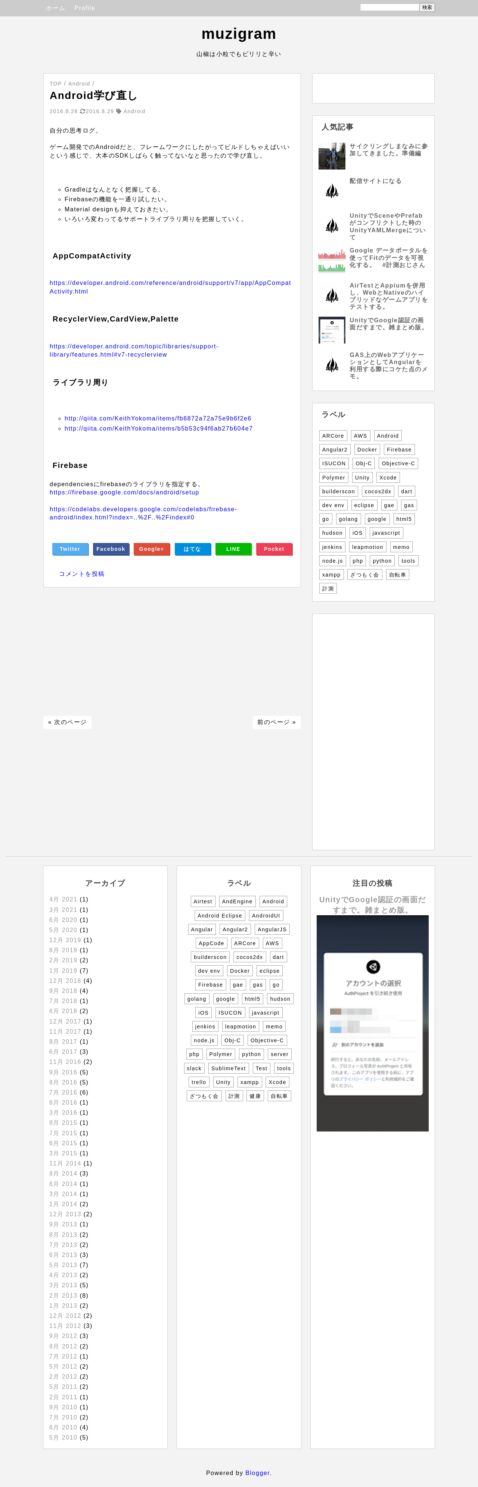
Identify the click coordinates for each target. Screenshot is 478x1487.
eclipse (364, 505)
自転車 (398, 575)
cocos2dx (378, 491)
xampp (331, 575)
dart (406, 491)
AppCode (211, 943)
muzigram (239, 33)
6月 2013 (63, 1255)
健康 (255, 1096)
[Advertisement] (172, 651)
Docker (367, 450)
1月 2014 (63, 1204)
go (325, 519)
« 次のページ (67, 722)
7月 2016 (63, 1092)
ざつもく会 (364, 575)
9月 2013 (63, 1224)
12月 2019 (65, 940)
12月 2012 (65, 1316)
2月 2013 (63, 1295)
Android (388, 436)
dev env (333, 505)
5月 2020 (63, 930)
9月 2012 (63, 1336)
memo (401, 547)
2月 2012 (63, 1376)
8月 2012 (63, 1346)
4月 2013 (63, 1275)
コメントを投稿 (82, 574)
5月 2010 (63, 1437)
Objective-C (398, 463)
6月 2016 (63, 1102)
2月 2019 (63, 960)
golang (348, 519)
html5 (404, 519)
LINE (233, 549)
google (377, 519)
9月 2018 (63, 991)
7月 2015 (63, 1133)
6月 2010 (63, 1427)
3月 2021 (63, 910)
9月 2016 (63, 1072)
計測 (328, 589)
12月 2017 (65, 1021)
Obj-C (364, 463)
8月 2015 (63, 1123)
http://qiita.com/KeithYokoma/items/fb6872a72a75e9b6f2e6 (158, 418)
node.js (332, 561)
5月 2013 (63, 1265)
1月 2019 (63, 971)
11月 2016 (65, 1062)
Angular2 (335, 450)
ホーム (56, 8)
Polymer (333, 478)
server (280, 1054)
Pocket (274, 549)
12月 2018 (65, 981)
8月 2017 (63, 1042)
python (382, 561)
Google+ (151, 549)
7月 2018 (63, 1001)
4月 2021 (63, 899)
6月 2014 (63, 1184)
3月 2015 (63, 1153)
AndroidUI (266, 916)
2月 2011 (63, 1397)
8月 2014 (63, 1173)
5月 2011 (63, 1387)
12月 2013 (65, 1214)
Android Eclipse (220, 916)
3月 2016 (63, 1112)
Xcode (388, 478)
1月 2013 (63, 1306)
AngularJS (272, 929)
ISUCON (334, 463)
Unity (362, 478)
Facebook (110, 549)
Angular (202, 929)
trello (199, 1082)
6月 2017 (63, 1052)
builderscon (338, 491)
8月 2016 (63, 1082)
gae (389, 505)
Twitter (70, 549)
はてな (192, 549)
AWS (360, 436)
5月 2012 (63, 1366)
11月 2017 (65, 1031)
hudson (332, 533)
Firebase (399, 450)
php (358, 561)
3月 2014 (63, 1194)
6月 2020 (63, 920)
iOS (358, 533)
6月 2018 (63, 1011)
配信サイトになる (376, 181)
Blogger (257, 1473)
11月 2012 (65, 1326)
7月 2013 (63, 1245)
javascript (386, 533)
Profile (85, 8)
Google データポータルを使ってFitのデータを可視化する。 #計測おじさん (389, 257)
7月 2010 (63, 1417)
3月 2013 (63, 1285)
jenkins (332, 547)
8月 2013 (63, 1235)
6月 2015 (63, 1143)
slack (194, 1068)
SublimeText (228, 1068)
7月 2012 (63, 1356)
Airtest (203, 901)
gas (409, 505)
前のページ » (276, 722)
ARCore (333, 436)
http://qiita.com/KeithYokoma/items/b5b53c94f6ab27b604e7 (159, 428)
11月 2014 (65, 1163)
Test (262, 1068)
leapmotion (368, 547)
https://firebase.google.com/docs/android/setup (124, 492)
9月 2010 (63, 1407)
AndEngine (237, 901)
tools (408, 561)
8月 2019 (63, 950)
